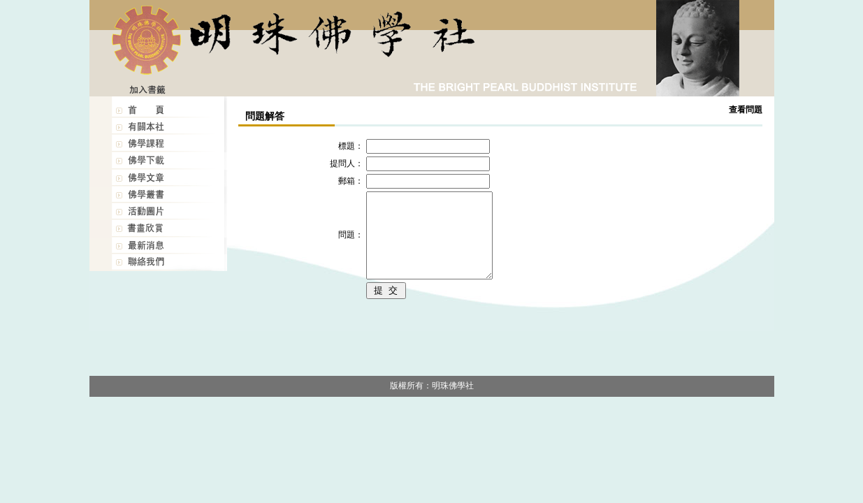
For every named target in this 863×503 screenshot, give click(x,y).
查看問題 (745, 110)
